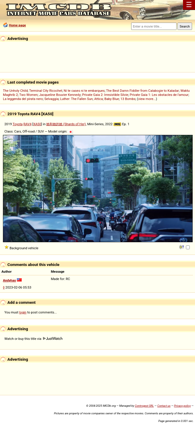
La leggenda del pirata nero (23, 99)
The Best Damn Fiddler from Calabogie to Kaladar (142, 91)
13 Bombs (127, 99)
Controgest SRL (144, 405)
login (23, 312)
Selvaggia (51, 99)
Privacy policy (182, 405)
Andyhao (9, 280)
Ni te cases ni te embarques (84, 91)
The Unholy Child (15, 91)
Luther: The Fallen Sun (76, 99)
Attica (98, 99)
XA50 (37, 124)
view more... (147, 99)
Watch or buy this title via (33, 339)
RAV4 (27, 124)
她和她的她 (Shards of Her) (66, 124)
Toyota (18, 124)
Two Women (28, 95)
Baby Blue (111, 99)
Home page (17, 25)
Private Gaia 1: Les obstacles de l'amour (159, 95)
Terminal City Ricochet (45, 91)
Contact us (163, 405)
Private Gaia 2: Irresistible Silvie (105, 95)
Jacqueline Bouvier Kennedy (60, 95)
